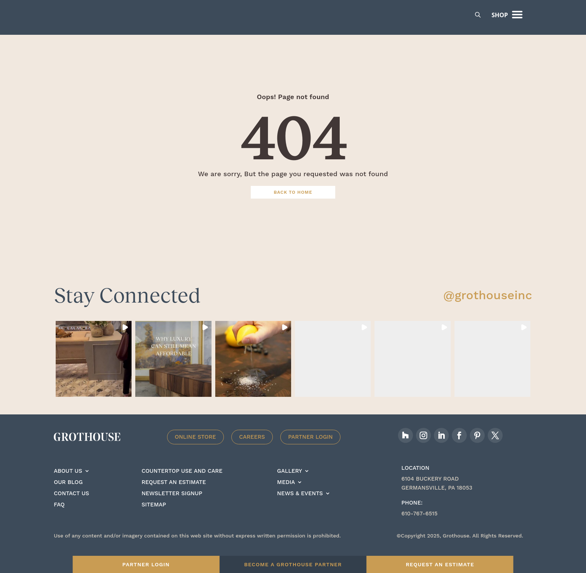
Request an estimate (174, 493)
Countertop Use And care (182, 482)
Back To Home (293, 202)
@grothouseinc (487, 305)
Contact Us (71, 504)
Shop (499, 15)
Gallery (289, 482)
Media (286, 493)
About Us (68, 482)
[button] (94, 369)
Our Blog (68, 493)
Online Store (195, 447)
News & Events (300, 504)
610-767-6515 (419, 524)
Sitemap (154, 515)
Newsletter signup (172, 504)
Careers (252, 447)
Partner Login (310, 447)
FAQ (59, 515)
